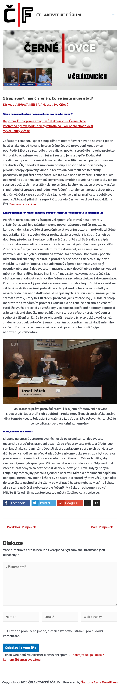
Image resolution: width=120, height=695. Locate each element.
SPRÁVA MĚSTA (28, 104)
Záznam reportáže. (22, 204)
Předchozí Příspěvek (19, 526)
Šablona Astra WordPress (99, 682)
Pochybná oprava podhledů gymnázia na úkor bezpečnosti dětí (48, 126)
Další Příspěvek (104, 526)
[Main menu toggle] (113, 15)
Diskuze (8, 104)
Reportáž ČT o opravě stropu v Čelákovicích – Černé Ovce (44, 121)
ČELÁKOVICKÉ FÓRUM (58, 15)
